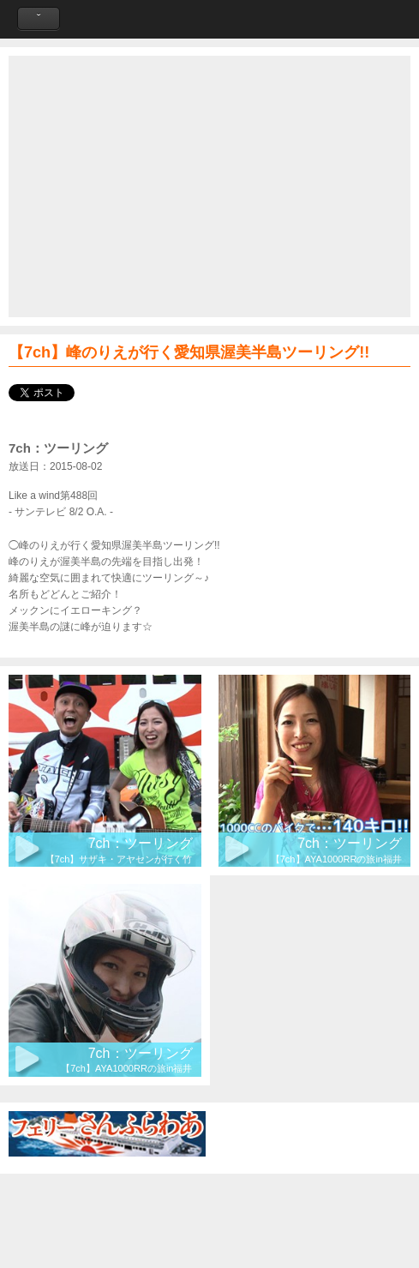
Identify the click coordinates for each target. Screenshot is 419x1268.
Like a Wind (210, 19)
